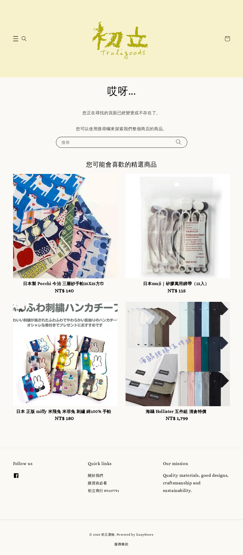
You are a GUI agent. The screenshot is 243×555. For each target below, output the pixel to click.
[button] (15, 38)
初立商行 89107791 (103, 491)
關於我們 (95, 475)
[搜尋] (178, 142)
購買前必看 (97, 483)
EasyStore (145, 534)
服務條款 (121, 544)
